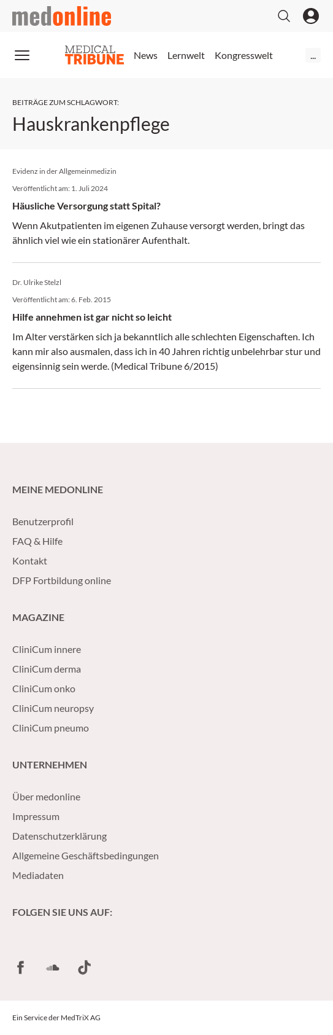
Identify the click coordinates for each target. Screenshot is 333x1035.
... (313, 55)
